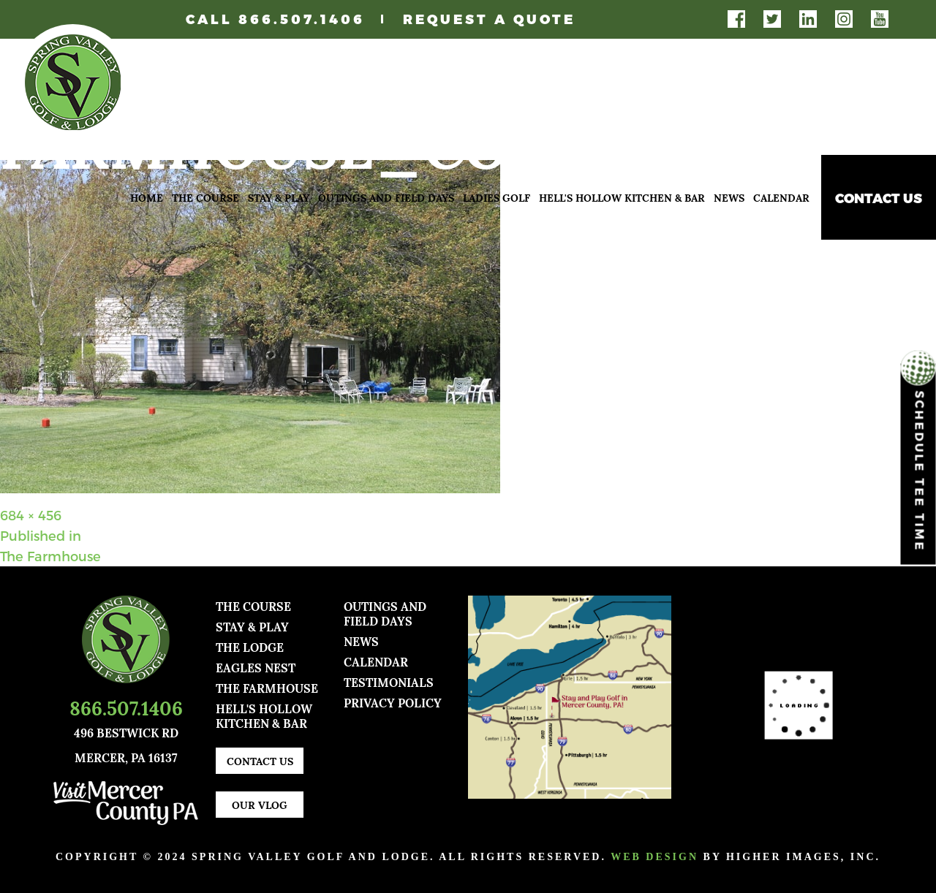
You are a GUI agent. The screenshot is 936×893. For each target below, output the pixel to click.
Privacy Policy (393, 702)
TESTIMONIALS (389, 681)
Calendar (781, 197)
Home (146, 197)
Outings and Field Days (386, 197)
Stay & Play (278, 197)
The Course (205, 197)
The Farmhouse (267, 687)
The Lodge (250, 646)
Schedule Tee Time (918, 458)
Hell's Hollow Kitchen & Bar (622, 197)
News (729, 197)
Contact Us (878, 197)
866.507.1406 (301, 18)
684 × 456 (30, 514)
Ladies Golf (496, 197)
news (361, 640)
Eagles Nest (255, 667)
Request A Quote (489, 18)
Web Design (654, 856)
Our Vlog (259, 804)
